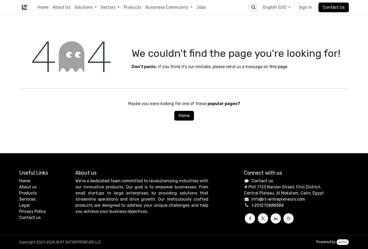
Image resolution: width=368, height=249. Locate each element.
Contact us (30, 217)
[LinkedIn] (276, 218)
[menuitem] (43, 7)
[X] (263, 218)
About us (28, 187)
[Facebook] (250, 218)
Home (184, 115)
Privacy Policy (32, 211)
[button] (253, 7)
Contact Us (333, 7)
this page (278, 66)
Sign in (305, 7)
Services (27, 199)
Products (28, 193)
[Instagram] (288, 218)
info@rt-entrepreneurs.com (278, 199)
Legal (24, 205)
